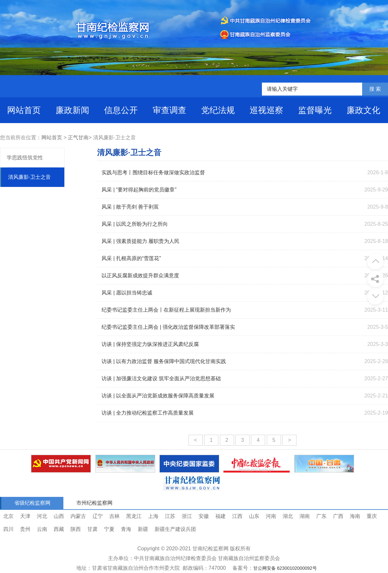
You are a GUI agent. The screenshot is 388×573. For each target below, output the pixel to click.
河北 (42, 516)
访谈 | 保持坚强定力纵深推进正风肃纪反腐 (150, 344)
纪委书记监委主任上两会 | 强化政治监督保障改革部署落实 (168, 327)
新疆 (143, 529)
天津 (25, 516)
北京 (8, 516)
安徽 (204, 516)
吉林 (114, 516)
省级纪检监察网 (32, 503)
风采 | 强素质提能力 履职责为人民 (141, 241)
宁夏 (109, 529)
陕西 (75, 529)
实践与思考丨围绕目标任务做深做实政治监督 (153, 172)
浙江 (187, 516)
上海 (153, 516)
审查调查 (169, 110)
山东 (254, 516)
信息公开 (121, 110)
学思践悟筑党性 (25, 157)
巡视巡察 (266, 110)
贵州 (25, 529)
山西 (59, 516)
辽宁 (97, 516)
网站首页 (24, 110)
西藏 (59, 529)
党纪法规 (218, 110)
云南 (42, 529)
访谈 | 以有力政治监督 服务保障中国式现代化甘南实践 (164, 361)
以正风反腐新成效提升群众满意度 (140, 275)
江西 (237, 516)
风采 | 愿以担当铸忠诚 (127, 292)
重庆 (372, 516)
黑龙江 (134, 516)
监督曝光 (315, 110)
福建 (220, 516)
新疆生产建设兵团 (175, 529)
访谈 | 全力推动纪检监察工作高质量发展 (148, 413)
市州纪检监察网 (94, 503)
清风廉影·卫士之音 (29, 177)
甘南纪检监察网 (210, 548)
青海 (126, 529)
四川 (8, 529)
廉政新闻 (72, 110)
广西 (338, 516)
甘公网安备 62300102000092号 (285, 568)
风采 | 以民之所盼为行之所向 (135, 224)
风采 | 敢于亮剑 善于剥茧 (130, 207)
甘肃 (92, 529)
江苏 (170, 516)
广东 (321, 516)
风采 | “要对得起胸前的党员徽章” (139, 189)
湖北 (288, 516)
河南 (271, 516)
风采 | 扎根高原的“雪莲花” (131, 258)
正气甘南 (78, 137)
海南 (355, 516)
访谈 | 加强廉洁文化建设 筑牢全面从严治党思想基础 (161, 378)
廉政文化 (363, 110)
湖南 (304, 516)
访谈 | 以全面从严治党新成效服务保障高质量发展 (158, 395)
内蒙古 (78, 516)
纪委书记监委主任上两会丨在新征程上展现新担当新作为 (166, 310)
